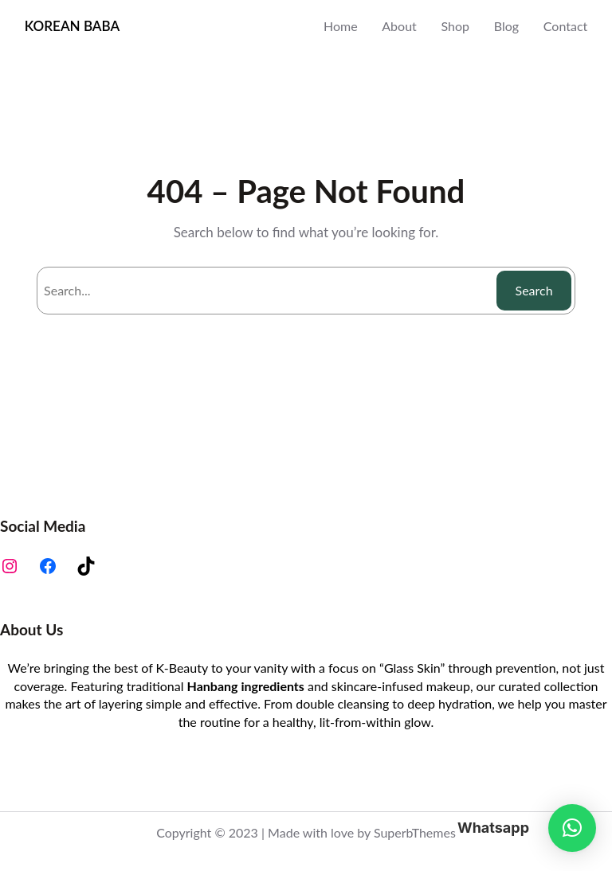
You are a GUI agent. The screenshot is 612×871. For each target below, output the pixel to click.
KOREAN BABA (72, 26)
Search (534, 290)
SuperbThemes (415, 832)
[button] (572, 828)
